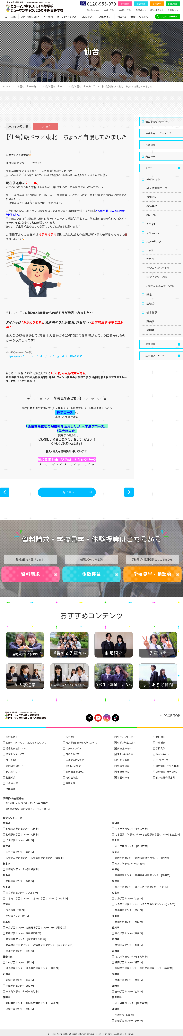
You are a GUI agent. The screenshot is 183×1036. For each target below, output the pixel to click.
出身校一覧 (12, 783)
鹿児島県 (117, 997)
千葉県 (6, 904)
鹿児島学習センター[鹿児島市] (131, 1003)
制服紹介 (11, 777)
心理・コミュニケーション (160, 286)
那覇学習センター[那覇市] (129, 1020)
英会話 (150, 321)
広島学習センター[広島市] (129, 898)
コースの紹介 (13, 760)
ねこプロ (151, 215)
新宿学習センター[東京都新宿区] (23, 933)
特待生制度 (72, 777)
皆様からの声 (73, 754)
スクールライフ (73, 748)
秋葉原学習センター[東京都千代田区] (26, 939)
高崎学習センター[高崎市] (20, 881)
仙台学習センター (52, 86)
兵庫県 (115, 881)
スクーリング (153, 241)
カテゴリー (151, 168)
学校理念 (121, 16)
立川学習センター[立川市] (20, 950)
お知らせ (151, 197)
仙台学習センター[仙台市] (20, 852)
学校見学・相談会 (152, 574)
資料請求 (125, 3)
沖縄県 (115, 1009)
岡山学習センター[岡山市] (129, 921)
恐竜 (149, 294)
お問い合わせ (163, 754)
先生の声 (150, 156)
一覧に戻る (67, 492)
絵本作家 (151, 312)
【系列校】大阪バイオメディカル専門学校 (27, 803)
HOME (6, 86)
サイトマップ (162, 760)
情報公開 (70, 783)
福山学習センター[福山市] (129, 910)
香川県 (115, 927)
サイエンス (152, 232)
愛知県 (115, 822)
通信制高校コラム (75, 771)
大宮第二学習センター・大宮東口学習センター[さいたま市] (37, 898)
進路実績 (11, 789)
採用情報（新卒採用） (167, 771)
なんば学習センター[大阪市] (130, 863)
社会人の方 (123, 760)
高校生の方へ (93, 10)
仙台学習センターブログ (82, 86)
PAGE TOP (172, 715)
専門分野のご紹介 (30, 16)
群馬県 (6, 875)
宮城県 (6, 846)
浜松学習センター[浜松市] (20, 1009)
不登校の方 (123, 777)
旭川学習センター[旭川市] (20, 840)
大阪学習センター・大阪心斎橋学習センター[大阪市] (142, 857)
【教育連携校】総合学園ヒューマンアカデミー (29, 809)
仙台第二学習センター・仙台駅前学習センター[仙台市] (35, 857)
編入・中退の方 (157, 10)
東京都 (6, 921)
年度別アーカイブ (155, 356)
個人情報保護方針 (165, 777)
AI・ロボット (153, 179)
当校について (87, 16)
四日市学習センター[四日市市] (131, 846)
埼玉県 (6, 886)
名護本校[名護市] (124, 1014)
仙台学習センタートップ (158, 121)
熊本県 (115, 974)
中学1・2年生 (125, 10)
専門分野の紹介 (14, 766)
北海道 (6, 822)
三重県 (115, 840)
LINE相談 (172, 3)
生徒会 (150, 303)
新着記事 (150, 344)
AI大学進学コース (156, 188)
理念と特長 (12, 736)
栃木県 (6, 863)
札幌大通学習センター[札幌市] (22, 828)
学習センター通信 (156, 277)
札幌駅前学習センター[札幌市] (22, 834)
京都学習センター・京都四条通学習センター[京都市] (142, 875)
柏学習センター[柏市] (17, 916)
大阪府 (115, 852)
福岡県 (115, 950)
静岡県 (6, 997)
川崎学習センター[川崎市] (20, 962)
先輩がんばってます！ (158, 268)
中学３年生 (109, 10)
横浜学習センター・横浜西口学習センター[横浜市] (32, 968)
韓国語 (150, 330)
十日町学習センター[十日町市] (22, 991)
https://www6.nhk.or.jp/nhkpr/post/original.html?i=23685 (44, 356)
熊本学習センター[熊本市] (129, 979)
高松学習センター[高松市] (129, 933)
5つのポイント (105, 16)
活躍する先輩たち (139, 16)
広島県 (115, 892)
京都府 (115, 869)
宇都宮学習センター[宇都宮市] (22, 869)
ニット (149, 250)
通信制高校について (16, 748)
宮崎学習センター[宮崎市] (129, 991)
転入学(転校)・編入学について (82, 742)
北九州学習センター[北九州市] (131, 956)
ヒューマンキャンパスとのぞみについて (26, 742)
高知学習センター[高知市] (129, 945)
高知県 (115, 939)
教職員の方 (173, 10)
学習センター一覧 (26, 86)
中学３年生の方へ (126, 742)
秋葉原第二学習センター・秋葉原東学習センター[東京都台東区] (39, 945)
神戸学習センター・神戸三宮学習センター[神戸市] (141, 886)
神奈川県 (8, 956)
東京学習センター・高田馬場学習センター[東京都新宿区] (36, 927)
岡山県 (115, 916)
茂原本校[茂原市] (15, 910)
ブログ (150, 259)
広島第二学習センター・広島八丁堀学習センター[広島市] (145, 904)
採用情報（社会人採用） (168, 766)
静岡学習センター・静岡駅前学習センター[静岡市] (32, 1003)
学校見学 (156, 3)
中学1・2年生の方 (126, 736)
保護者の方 (141, 10)
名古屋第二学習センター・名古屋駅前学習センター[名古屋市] (147, 834)
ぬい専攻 (151, 206)
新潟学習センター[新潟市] (20, 979)
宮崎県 (115, 985)
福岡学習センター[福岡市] (129, 962)
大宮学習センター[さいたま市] (22, 892)
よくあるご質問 (73, 766)
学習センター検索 (169, 16)
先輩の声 (150, 145)
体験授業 (141, 3)
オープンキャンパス (66, 16)
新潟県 (6, 974)
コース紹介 (10, 16)
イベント (151, 223)
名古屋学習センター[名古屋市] (131, 828)
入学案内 (48, 16)
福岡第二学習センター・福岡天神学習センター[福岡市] (144, 968)
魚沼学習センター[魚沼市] (20, 985)
